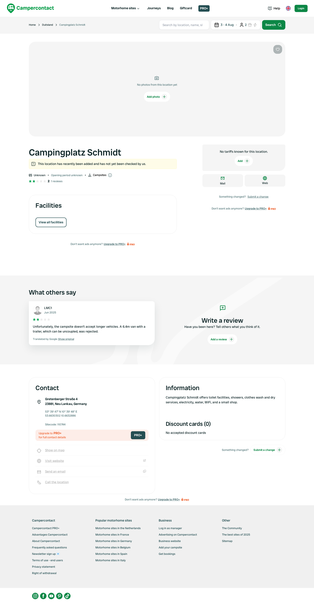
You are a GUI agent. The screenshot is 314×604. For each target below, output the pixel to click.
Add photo (157, 97)
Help (274, 8)
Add (244, 161)
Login (301, 8)
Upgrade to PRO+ (114, 244)
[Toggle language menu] (288, 8)
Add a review (222, 339)
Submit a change (258, 196)
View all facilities (51, 222)
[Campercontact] (30, 8)
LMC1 (48, 308)
